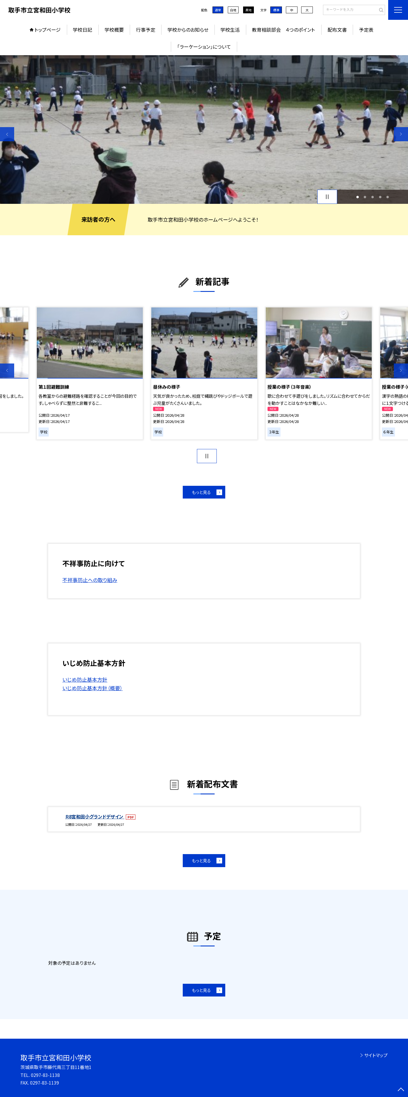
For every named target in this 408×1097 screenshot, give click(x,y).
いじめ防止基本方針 (84, 679)
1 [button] (357, 196)
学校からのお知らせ (187, 29)
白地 (233, 10)
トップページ (48, 29)
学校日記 (82, 29)
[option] (204, 129)
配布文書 (337, 29)
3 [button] (372, 196)
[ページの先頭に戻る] (401, 1090)
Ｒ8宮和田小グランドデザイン (94, 816)
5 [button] (387, 196)
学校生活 (230, 29)
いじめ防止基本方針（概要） (92, 688)
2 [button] (365, 196)
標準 (276, 10)
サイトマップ (376, 1055)
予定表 (366, 29)
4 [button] (380, 196)
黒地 (248, 10)
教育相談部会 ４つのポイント (283, 29)
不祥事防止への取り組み (89, 579)
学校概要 (114, 29)
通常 (218, 10)
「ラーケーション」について (204, 46)
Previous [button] (7, 134)
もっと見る (201, 492)
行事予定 (145, 29)
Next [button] (401, 134)
